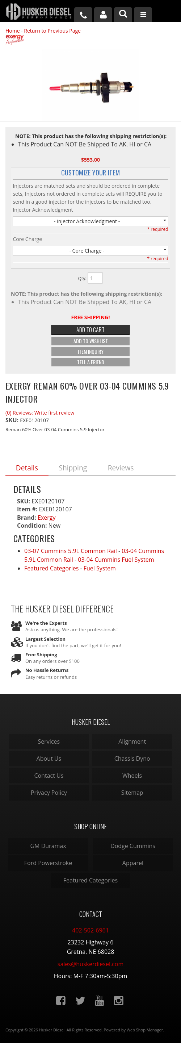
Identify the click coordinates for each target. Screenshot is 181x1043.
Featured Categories (51, 568)
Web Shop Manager (145, 1029)
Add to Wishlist (90, 341)
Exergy (47, 518)
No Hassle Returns (46, 670)
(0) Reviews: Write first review (39, 412)
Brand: (26, 518)
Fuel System (100, 568)
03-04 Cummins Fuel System (116, 560)
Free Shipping (41, 654)
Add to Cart (90, 329)
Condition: (32, 525)
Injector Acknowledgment (43, 209)
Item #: (28, 509)
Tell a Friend (90, 362)
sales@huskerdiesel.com (90, 964)
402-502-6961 (90, 930)
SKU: (12, 420)
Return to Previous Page (52, 30)
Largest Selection (45, 639)
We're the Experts (46, 623)
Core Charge (27, 239)
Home (12, 30)
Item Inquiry (91, 351)
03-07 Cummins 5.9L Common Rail (70, 551)
